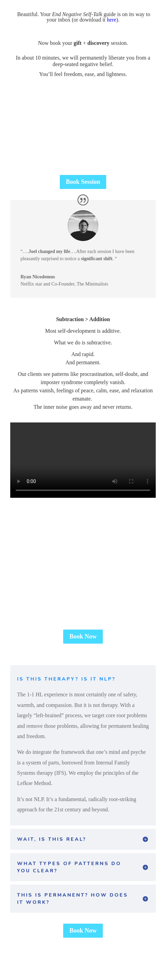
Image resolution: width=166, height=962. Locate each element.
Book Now (83, 636)
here (111, 20)
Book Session (83, 181)
